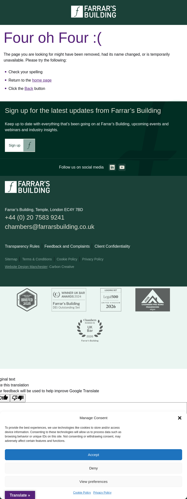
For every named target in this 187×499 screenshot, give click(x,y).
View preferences (93, 481)
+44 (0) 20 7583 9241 (35, 217)
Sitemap (11, 259)
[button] (179, 417)
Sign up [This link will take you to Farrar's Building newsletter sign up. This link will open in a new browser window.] (14, 145)
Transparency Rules (22, 246)
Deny (93, 468)
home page (42, 80)
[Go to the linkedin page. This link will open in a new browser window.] (112, 167)
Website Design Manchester (26, 267)
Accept (93, 455)
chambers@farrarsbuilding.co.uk (50, 226)
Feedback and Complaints (67, 246)
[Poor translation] (18, 398)
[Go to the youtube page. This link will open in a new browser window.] (122, 167)
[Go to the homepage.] (93, 16)
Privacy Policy (102, 492)
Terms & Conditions (37, 259)
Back (29, 88)
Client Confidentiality (112, 246)
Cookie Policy (82, 492)
